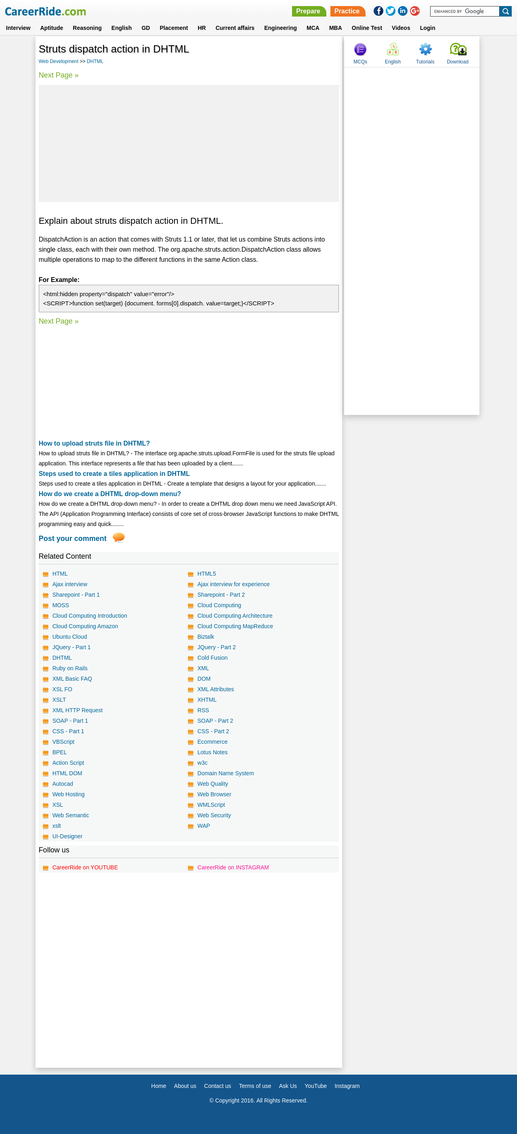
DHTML (95, 61)
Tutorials (425, 62)
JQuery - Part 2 (217, 647)
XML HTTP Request (78, 710)
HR (202, 28)
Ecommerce (213, 741)
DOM (204, 678)
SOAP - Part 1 (70, 720)
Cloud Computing (219, 605)
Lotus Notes (213, 752)
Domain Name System (226, 773)
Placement (174, 28)
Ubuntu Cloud (70, 636)
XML (203, 668)
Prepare (308, 11)
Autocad (63, 784)
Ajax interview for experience (234, 584)
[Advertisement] (189, 143)
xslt (57, 826)
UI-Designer (68, 836)
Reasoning (87, 28)
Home (158, 1086)
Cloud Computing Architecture (235, 615)
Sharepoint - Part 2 (221, 594)
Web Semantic (71, 815)
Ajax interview (70, 584)
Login (427, 28)
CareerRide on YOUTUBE (85, 867)
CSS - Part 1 (68, 731)
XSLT (59, 699)
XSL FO (62, 689)
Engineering (280, 28)
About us (185, 1086)
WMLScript (211, 805)
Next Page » (59, 75)
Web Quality (213, 784)
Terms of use (255, 1086)
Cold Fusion (213, 657)
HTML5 (207, 573)
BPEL (60, 752)
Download (457, 62)
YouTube (316, 1086)
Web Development (59, 61)
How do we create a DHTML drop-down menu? (110, 493)
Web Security (214, 815)
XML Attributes (216, 689)
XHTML (207, 699)
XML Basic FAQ (72, 678)
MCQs (360, 62)
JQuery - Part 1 (72, 647)
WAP (204, 826)
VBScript (63, 741)
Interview (18, 28)
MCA (313, 28)
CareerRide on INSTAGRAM (233, 867)
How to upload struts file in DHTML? (94, 443)
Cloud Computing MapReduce (235, 626)
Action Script (68, 763)
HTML (60, 573)
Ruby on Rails (70, 668)
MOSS (61, 605)
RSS (203, 710)
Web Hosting (69, 794)
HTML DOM (67, 773)
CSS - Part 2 (213, 731)
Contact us (217, 1086)
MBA (335, 28)
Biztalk (206, 636)
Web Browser (214, 794)
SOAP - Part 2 (215, 720)
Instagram (346, 1086)
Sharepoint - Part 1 (76, 594)
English (121, 28)
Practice (346, 11)
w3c (203, 763)
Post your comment (73, 538)
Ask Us (288, 1086)
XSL (58, 805)
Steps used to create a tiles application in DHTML (114, 473)
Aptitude (51, 28)
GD (145, 28)
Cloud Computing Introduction (90, 615)
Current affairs (235, 28)
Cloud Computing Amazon (85, 626)
